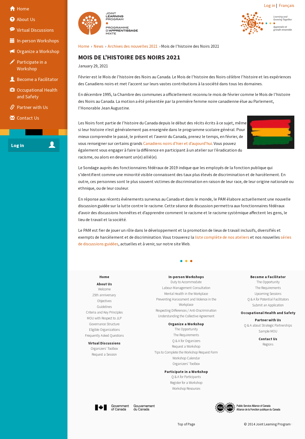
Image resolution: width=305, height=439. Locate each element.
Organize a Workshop (186, 324)
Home (84, 46)
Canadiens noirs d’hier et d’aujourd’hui (177, 143)
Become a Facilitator (268, 277)
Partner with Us (268, 320)
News (99, 46)
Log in (269, 5)
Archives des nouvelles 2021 (133, 46)
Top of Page (186, 424)
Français (286, 5)
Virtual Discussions (104, 343)
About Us (104, 284)
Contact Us (268, 339)
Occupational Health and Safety (268, 313)
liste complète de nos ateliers (222, 237)
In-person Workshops (186, 277)
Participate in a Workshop (186, 371)
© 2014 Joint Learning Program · (268, 424)
